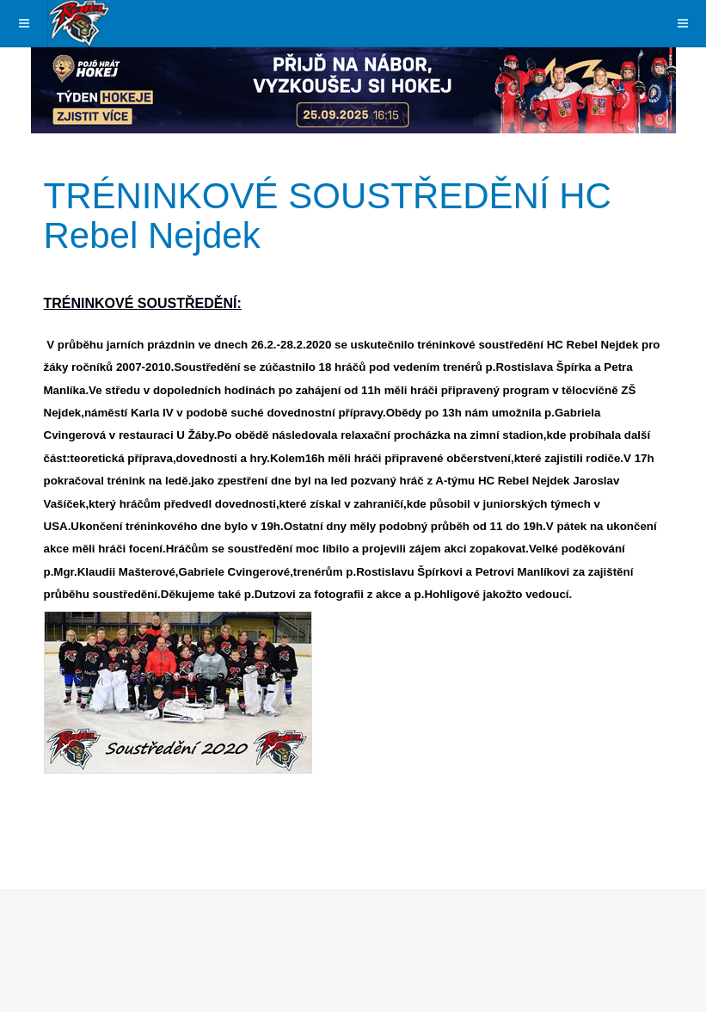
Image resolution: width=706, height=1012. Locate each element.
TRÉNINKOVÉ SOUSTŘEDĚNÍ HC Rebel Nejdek (327, 216)
